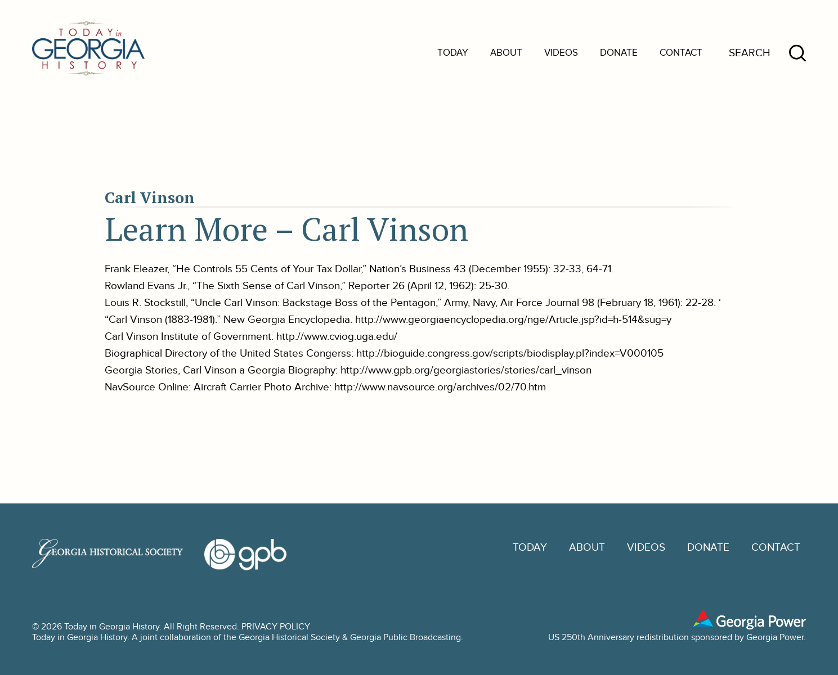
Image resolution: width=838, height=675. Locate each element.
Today (452, 52)
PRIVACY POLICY (275, 627)
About (506, 52)
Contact (681, 52)
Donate (619, 52)
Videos (561, 52)
